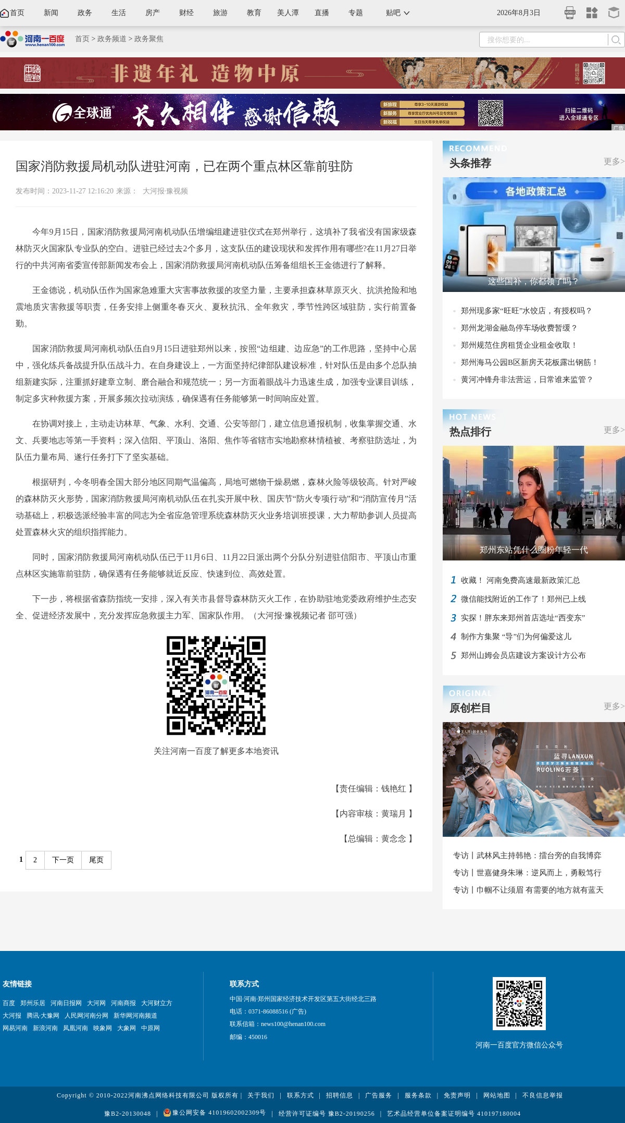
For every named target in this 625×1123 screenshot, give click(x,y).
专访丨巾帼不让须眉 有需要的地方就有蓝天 (528, 890)
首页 (17, 13)
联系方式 (300, 1095)
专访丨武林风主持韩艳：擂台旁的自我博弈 (527, 855)
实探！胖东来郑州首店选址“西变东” (523, 618)
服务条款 (418, 1095)
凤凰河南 (75, 1028)
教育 (254, 13)
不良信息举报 (542, 1095)
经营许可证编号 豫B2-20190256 (327, 1113)
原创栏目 (470, 708)
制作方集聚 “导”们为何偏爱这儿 (516, 636)
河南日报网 (66, 1003)
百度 (9, 1003)
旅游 (220, 13)
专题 (355, 13)
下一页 (63, 860)
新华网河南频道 (135, 1015)
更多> (614, 161)
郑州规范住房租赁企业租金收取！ (519, 345)
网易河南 (15, 1028)
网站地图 (496, 1095)
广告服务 (378, 1095)
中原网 (150, 1028)
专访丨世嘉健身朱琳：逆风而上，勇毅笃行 (527, 873)
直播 (322, 13)
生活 (118, 13)
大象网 (126, 1028)
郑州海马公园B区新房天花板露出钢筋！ (530, 362)
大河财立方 (156, 1003)
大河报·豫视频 (166, 191)
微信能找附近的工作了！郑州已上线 (523, 599)
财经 (186, 13)
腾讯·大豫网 (43, 1015)
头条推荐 (470, 163)
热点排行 (470, 431)
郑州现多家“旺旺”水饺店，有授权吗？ (527, 311)
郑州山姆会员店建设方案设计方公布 (523, 655)
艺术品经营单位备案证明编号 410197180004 (454, 1113)
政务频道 (112, 39)
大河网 (96, 1003)
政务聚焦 (149, 39)
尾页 (96, 860)
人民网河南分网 (86, 1015)
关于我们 (260, 1095)
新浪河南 (45, 1028)
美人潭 (288, 13)
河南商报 (123, 1003)
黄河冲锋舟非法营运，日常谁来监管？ (527, 379)
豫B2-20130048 (127, 1113)
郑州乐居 (32, 1003)
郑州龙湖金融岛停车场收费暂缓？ (519, 328)
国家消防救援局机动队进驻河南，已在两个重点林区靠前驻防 (184, 166)
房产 (152, 13)
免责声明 (457, 1095)
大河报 (12, 1015)
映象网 (102, 1028)
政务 (85, 13)
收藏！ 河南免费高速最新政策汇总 (520, 580)
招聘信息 (339, 1095)
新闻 (51, 13)
